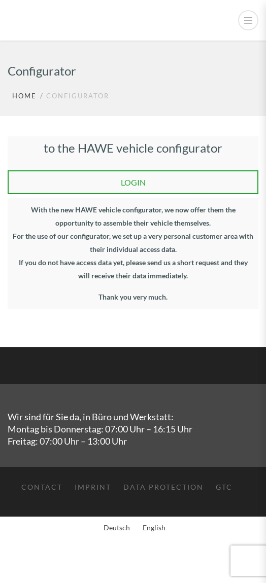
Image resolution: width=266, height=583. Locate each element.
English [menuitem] (154, 527)
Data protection (163, 487)
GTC (224, 487)
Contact (41, 487)
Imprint (93, 487)
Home (24, 96)
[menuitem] (115, 527)
